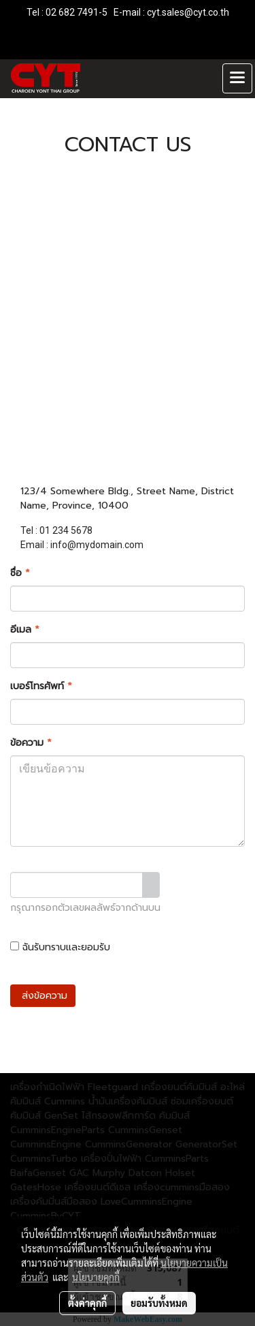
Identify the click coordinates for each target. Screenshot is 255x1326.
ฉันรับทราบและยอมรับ (111, 947)
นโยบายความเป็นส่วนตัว (163, 947)
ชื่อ (20, 573)
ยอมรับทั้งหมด (159, 1303)
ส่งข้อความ (42, 996)
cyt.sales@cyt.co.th (188, 12)
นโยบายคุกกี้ (96, 1277)
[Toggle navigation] (237, 78)
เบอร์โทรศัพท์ (41, 686)
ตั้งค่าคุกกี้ (87, 1303)
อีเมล (24, 629)
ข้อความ (31, 743)
